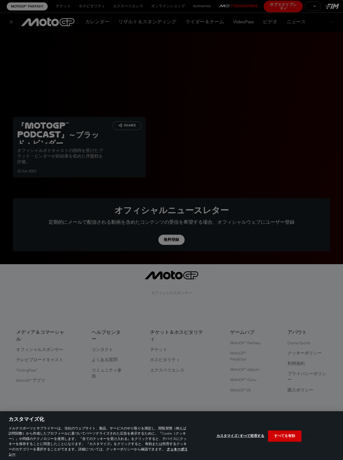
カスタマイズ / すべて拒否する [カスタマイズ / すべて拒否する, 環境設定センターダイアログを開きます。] (240, 436)
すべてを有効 (284, 436)
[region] (171, 435)
